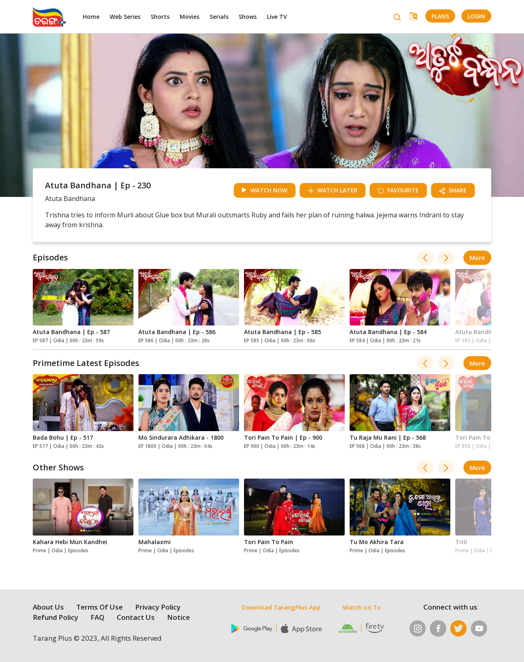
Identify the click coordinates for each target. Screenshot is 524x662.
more (477, 257)
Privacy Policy (158, 607)
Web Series (125, 16)
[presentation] (425, 258)
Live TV (277, 16)
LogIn (476, 16)
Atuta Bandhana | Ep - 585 (282, 332)
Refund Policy (55, 617)
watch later (332, 190)
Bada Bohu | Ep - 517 (63, 437)
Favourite (398, 190)
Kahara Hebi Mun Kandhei (70, 542)
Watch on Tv (361, 607)
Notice (178, 617)
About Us (48, 607)
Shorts (160, 16)
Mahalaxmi (154, 542)
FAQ (97, 617)
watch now (264, 190)
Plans (440, 16)
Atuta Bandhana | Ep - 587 (71, 332)
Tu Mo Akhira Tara (377, 542)
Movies (189, 16)
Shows (248, 16)
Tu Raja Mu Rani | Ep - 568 (388, 437)
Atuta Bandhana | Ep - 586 (176, 332)
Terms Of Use (99, 607)
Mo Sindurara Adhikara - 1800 (181, 437)
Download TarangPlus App (281, 607)
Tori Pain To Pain (268, 542)
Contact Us (136, 617)
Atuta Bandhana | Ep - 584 (388, 332)
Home (91, 16)
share (453, 190)
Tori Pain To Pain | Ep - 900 (283, 437)
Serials (219, 16)
